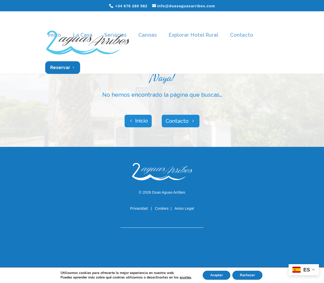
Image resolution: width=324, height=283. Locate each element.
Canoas (147, 35)
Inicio (54, 35)
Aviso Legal (184, 208)
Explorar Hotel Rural (193, 35)
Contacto (241, 35)
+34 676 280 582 (130, 6)
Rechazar (247, 275)
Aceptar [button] (216, 275)
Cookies (162, 208)
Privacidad (139, 208)
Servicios (115, 35)
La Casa (82, 35)
